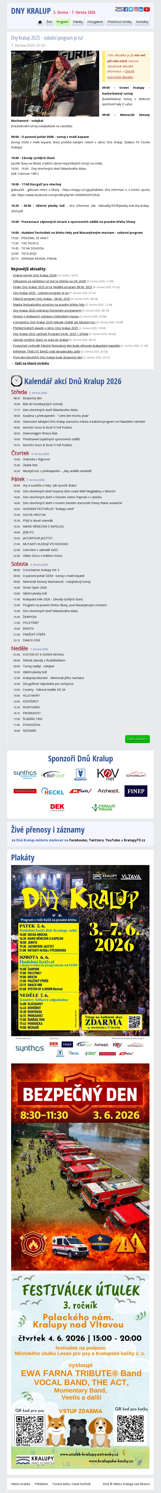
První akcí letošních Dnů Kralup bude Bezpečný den (47, 357)
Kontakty (142, 22)
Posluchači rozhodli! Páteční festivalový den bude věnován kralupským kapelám (66, 346)
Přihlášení (41, 1484)
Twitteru (96, 840)
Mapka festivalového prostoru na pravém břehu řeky (49, 305)
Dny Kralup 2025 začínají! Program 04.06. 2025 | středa (50, 334)
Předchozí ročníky (119, 22)
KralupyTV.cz (134, 840)
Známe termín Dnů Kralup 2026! (35, 275)
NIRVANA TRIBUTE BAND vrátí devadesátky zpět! (46, 351)
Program (62, 22)
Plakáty (78, 22)
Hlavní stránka (20, 1484)
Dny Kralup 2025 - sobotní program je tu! (41, 293)
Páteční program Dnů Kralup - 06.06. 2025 (41, 299)
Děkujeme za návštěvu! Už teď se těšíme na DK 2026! (49, 281)
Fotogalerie (95, 22)
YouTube (112, 840)
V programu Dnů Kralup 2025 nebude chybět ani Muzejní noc (54, 322)
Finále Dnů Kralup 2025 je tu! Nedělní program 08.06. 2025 (52, 287)
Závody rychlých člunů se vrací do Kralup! (41, 340)
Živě (49, 22)
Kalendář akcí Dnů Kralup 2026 (73, 380)
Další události (137, 739)
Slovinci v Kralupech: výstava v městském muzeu (46, 316)
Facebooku (78, 840)
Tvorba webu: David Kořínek (71, 1484)
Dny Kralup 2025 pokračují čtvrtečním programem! (47, 310)
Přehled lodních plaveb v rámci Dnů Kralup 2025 (45, 328)
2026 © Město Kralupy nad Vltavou (126, 1484)
